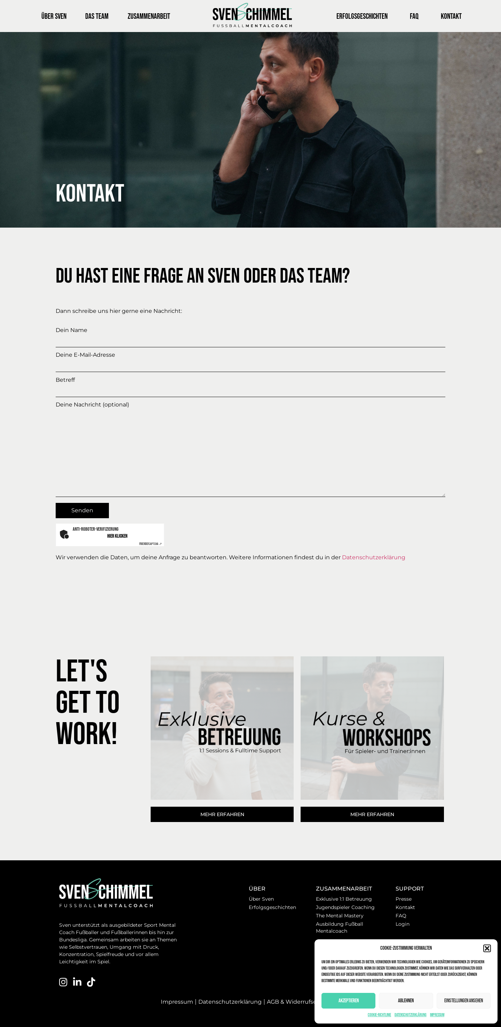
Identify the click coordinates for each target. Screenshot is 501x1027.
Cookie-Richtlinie (379, 1015)
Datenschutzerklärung (411, 1015)
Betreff (250, 385)
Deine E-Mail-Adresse (250, 360)
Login (402, 924)
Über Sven (53, 16)
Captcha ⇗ (150, 544)
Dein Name (250, 335)
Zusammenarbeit (151, 16)
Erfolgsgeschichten (362, 16)
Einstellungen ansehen (463, 1000)
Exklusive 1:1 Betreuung (344, 899)
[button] (487, 948)
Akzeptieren (349, 1000)
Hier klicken (117, 536)
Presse (404, 899)
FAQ (414, 16)
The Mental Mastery (340, 916)
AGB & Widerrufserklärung (303, 1001)
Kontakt (451, 16)
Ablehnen (406, 1000)
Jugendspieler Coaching (345, 907)
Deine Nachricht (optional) (250, 450)
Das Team (97, 16)
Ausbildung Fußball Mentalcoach (339, 927)
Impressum (437, 1015)
